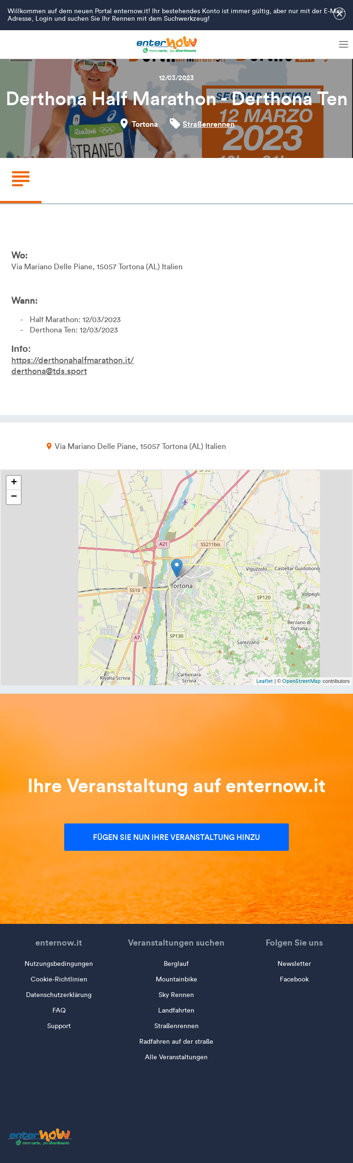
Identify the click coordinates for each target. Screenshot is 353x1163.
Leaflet (264, 681)
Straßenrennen (209, 124)
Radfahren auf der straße (176, 1042)
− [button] (14, 497)
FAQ (59, 1010)
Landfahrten (176, 1010)
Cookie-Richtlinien (59, 979)
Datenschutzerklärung (59, 995)
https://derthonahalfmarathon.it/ (72, 360)
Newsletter (294, 964)
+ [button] (14, 483)
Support (59, 1026)
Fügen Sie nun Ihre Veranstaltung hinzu (176, 837)
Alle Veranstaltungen (176, 1057)
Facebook (294, 979)
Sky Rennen (176, 995)
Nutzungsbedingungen (59, 964)
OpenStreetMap (301, 681)
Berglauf (176, 964)
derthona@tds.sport (49, 371)
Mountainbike (176, 979)
